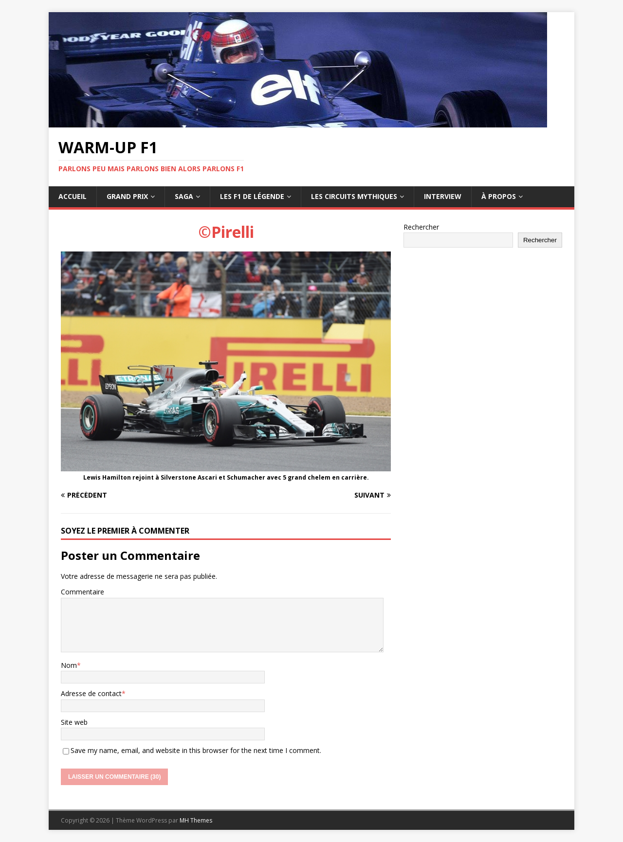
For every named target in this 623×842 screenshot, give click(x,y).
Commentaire (82, 591)
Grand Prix (127, 196)
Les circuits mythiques (354, 196)
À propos (498, 196)
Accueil (72, 196)
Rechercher (421, 227)
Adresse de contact (91, 693)
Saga (184, 196)
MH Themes (196, 820)
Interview (442, 196)
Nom (69, 665)
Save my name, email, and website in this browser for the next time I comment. (196, 750)
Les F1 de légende (252, 196)
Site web (74, 722)
